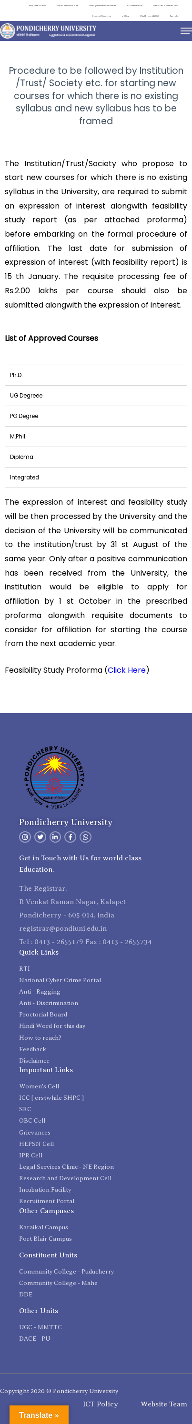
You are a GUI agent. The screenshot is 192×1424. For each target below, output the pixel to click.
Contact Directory (101, 16)
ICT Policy (100, 1404)
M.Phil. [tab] (18, 436)
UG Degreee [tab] (26, 395)
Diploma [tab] (21, 457)
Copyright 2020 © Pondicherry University (59, 1390)
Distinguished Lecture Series (102, 5)
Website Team (164, 1404)
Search (174, 16)
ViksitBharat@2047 (149, 16)
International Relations (165, 5)
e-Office (125, 16)
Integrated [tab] (24, 477)
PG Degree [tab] (24, 416)
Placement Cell (134, 5)
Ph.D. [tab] (16, 375)
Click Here (127, 670)
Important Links (37, 5)
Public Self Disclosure (67, 5)
